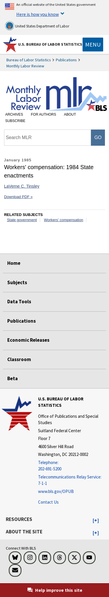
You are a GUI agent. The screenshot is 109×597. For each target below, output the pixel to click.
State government (22, 220)
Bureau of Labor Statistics (28, 59)
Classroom (19, 359)
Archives (14, 114)
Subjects (17, 282)
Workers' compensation (63, 220)
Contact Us (48, 502)
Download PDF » (18, 197)
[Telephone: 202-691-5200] (73, 465)
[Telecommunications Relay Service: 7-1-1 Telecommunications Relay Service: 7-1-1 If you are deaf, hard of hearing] (73, 480)
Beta (12, 378)
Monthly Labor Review (25, 66)
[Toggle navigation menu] (93, 44)
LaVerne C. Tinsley (22, 186)
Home (13, 263)
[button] (96, 521)
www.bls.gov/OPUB (56, 491)
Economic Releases (28, 340)
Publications (66, 59)
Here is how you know (37, 14)
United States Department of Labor (37, 25)
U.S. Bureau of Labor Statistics (50, 44)
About (70, 114)
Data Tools (19, 301)
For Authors (43, 114)
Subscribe (15, 121)
